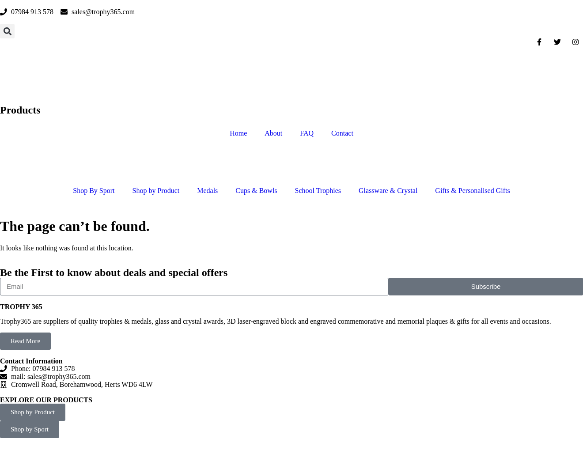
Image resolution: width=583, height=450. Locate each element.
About (273, 133)
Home (238, 133)
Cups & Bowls (256, 190)
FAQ (307, 133)
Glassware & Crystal (388, 190)
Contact (342, 133)
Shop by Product (156, 190)
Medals (207, 190)
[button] (7, 31)
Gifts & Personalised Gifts (472, 190)
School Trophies (318, 190)
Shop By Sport (93, 190)
